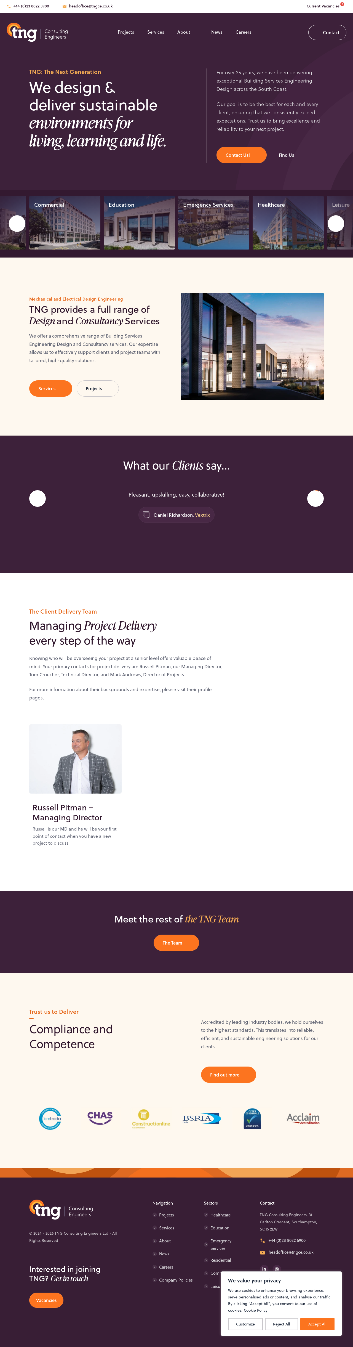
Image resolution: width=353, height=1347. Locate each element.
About (183, 32)
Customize (245, 1324)
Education (121, 209)
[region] (281, 1303)
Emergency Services (208, 209)
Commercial (49, 209)
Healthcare (271, 209)
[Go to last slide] (37, 515)
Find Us (286, 155)
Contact (331, 32)
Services (155, 32)
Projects (126, 32)
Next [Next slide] (336, 228)
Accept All (317, 1324)
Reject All (281, 1324)
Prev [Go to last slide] (17, 228)
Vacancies (46, 1300)
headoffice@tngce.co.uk (91, 6)
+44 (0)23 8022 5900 (31, 6)
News (216, 32)
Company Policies (176, 1280)
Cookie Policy (256, 1310)
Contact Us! (238, 155)
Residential (220, 1260)
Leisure (217, 1286)
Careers (243, 32)
